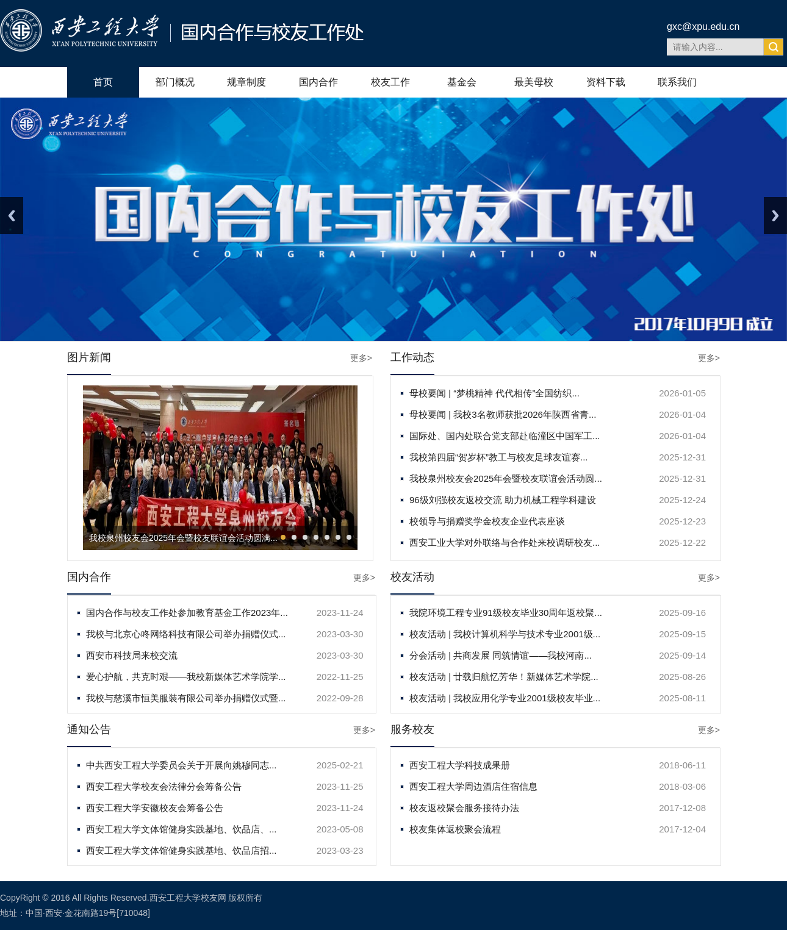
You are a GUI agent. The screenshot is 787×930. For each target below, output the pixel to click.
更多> (361, 358)
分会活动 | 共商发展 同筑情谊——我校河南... (500, 655)
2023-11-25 (340, 786)
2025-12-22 (682, 542)
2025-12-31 (682, 457)
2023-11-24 (340, 612)
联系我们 (677, 82)
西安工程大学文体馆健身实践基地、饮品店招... (181, 850)
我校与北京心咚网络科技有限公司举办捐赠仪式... (186, 634)
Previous (11, 215)
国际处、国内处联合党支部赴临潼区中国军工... (504, 436)
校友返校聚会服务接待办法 (464, 808)
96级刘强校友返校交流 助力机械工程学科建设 (502, 500)
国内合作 (318, 82)
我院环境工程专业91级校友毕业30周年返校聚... (505, 612)
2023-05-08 (340, 829)
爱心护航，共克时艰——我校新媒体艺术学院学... (186, 676)
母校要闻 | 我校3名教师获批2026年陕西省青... (502, 414)
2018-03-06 (682, 786)
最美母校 (533, 82)
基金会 (461, 82)
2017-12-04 (682, 829)
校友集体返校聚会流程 (455, 829)
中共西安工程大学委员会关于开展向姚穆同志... (181, 765)
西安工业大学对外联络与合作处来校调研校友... (504, 542)
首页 (103, 82)
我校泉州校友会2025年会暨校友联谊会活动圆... (505, 478)
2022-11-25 (340, 676)
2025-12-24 (682, 500)
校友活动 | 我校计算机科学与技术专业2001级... (504, 634)
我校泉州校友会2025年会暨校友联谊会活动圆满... (183, 538)
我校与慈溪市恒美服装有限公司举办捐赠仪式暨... (186, 698)
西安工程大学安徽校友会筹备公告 (154, 808)
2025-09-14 (682, 655)
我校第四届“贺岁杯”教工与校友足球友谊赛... (498, 457)
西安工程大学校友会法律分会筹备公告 (164, 786)
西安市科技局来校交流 (132, 655)
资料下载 (605, 82)
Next (775, 215)
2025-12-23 (682, 521)
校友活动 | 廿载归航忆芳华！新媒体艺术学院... (503, 676)
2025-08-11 (682, 698)
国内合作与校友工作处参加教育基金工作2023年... (187, 612)
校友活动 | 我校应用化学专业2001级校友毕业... (504, 698)
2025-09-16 (682, 612)
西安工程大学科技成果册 (459, 765)
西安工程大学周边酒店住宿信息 (473, 786)
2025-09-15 (682, 634)
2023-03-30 (340, 634)
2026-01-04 (682, 414)
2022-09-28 (340, 698)
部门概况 (175, 82)
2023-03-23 (340, 850)
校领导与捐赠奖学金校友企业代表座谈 (487, 521)
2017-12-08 (682, 808)
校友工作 (390, 82)
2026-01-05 (682, 393)
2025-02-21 (340, 765)
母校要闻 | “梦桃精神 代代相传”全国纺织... (494, 393)
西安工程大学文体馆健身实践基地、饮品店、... (181, 829)
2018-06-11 (682, 765)
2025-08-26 (682, 676)
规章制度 (246, 82)
